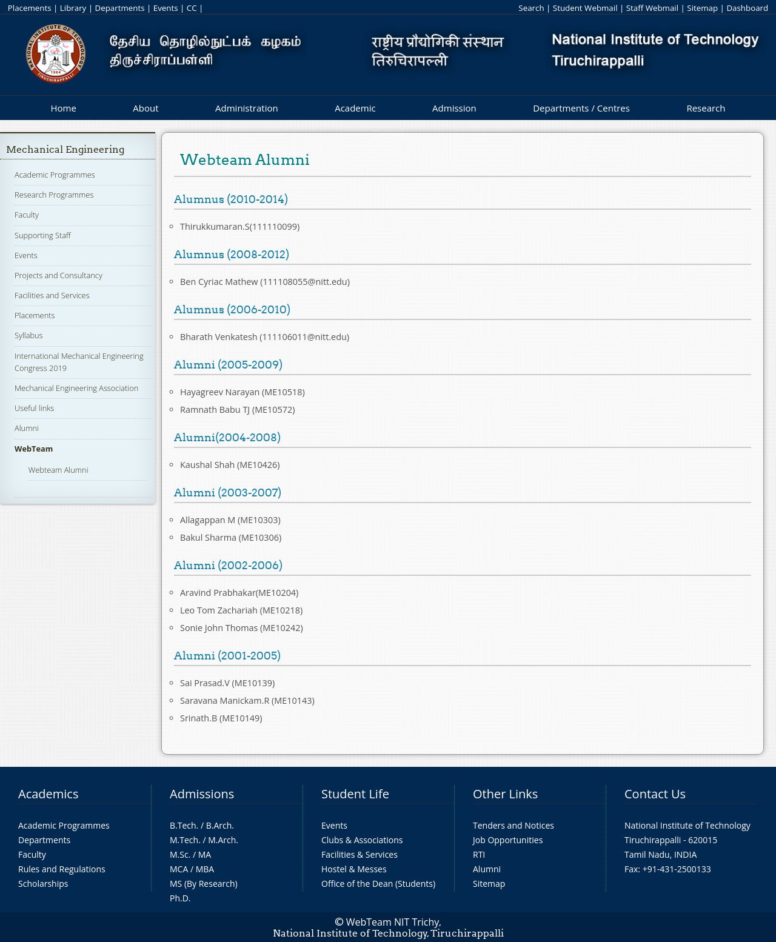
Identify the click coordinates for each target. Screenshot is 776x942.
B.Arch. (220, 825)
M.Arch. (223, 840)
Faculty (27, 214)
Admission (454, 108)
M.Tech (184, 840)
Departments (120, 7)
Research (705, 108)
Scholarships (43, 883)
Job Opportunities (508, 840)
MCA (179, 869)
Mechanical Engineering (65, 149)
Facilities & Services (359, 854)
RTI (479, 854)
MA (204, 854)
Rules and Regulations (61, 869)
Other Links (505, 794)
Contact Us (655, 794)
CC (192, 7)
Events (165, 7)
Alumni (27, 428)
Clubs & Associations (362, 840)
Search (531, 7)
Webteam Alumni (58, 469)
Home (63, 108)
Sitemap (702, 7)
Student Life (355, 794)
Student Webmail (585, 7)
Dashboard (747, 7)
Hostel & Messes (354, 869)
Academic (355, 108)
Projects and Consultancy (58, 275)
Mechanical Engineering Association (76, 387)
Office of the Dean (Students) (378, 883)
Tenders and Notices (513, 825)
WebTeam (34, 448)
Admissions (202, 794)
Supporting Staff (43, 235)
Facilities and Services (52, 295)
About (145, 108)
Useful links (34, 408)
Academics (48, 794)
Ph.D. (180, 898)
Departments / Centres (581, 108)
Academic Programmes (55, 174)
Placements (30, 7)
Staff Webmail (652, 7)
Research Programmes (54, 194)
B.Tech (183, 825)
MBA (205, 869)
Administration (246, 108)
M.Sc (179, 854)
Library (73, 7)
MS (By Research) (204, 883)
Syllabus (29, 335)
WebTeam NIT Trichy (393, 922)
